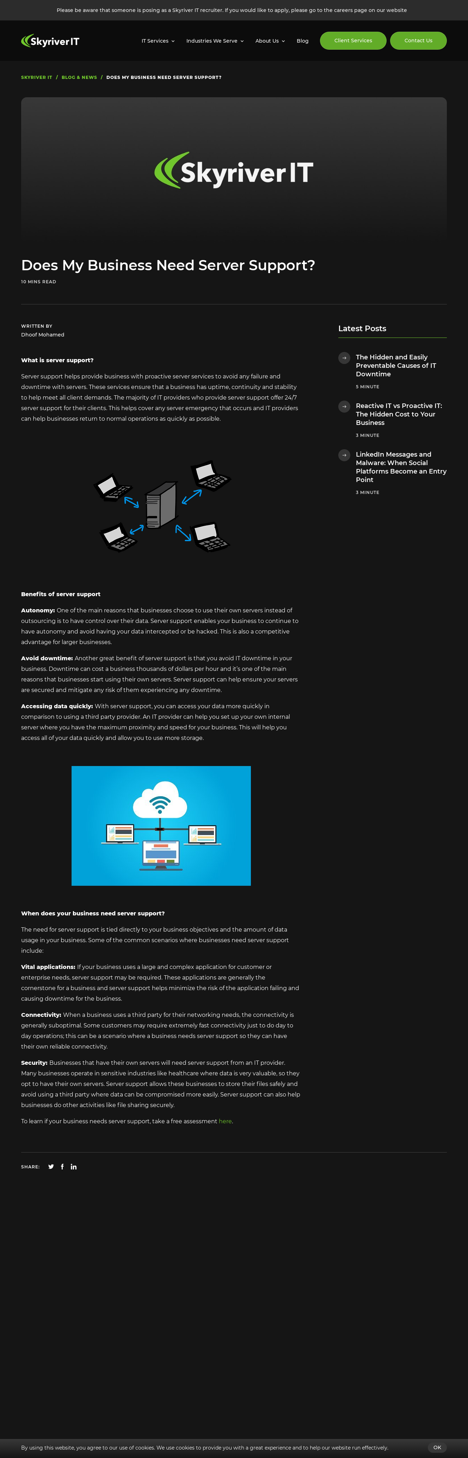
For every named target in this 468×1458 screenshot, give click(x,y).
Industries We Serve (212, 41)
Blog (303, 41)
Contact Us (418, 40)
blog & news (79, 77)
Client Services (353, 40)
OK (437, 1447)
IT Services (155, 41)
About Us (267, 41)
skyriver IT (37, 77)
